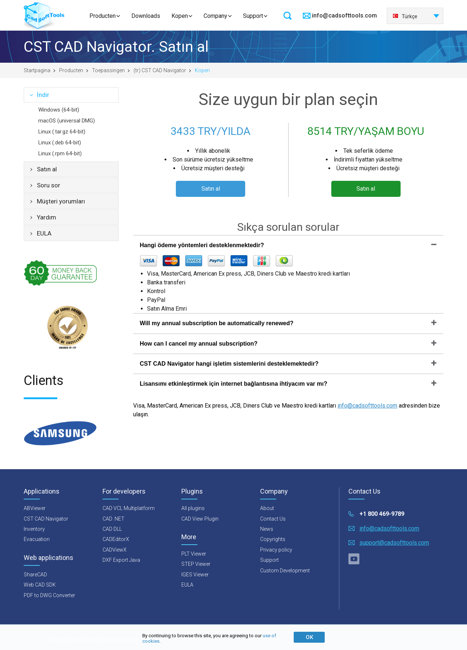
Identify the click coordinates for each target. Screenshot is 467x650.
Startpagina (37, 70)
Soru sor (48, 185)
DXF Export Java (121, 560)
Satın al (47, 169)
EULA (44, 233)
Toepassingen (108, 70)
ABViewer (35, 508)
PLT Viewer (193, 554)
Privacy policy (276, 550)
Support (253, 15)
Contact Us (273, 519)
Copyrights (272, 539)
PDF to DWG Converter (49, 595)
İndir (43, 94)
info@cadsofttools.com (344, 15)
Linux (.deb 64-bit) (59, 142)
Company (215, 15)
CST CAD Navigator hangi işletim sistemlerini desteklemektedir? (229, 364)
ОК (309, 637)
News (266, 529)
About (267, 508)
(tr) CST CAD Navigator (160, 70)
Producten (102, 15)
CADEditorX (116, 539)
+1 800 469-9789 (381, 513)
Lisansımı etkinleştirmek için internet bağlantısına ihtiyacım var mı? (233, 384)
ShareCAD (35, 574)
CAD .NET (113, 519)
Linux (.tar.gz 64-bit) (61, 131)
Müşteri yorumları (61, 201)
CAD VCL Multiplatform (129, 508)
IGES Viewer (195, 574)
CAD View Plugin (200, 519)
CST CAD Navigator (46, 519)
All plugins (193, 508)
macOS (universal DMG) (66, 120)
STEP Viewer (196, 564)
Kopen (179, 15)
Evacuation (37, 539)
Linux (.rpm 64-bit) (60, 153)
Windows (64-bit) (58, 109)
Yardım (46, 217)
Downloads (145, 15)
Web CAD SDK (40, 585)
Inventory (34, 529)
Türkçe (405, 16)
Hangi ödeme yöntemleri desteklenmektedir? (202, 245)
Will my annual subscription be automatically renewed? (216, 323)
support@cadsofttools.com (394, 542)
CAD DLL (112, 529)
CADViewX (115, 550)
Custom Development (285, 570)
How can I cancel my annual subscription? (199, 343)
